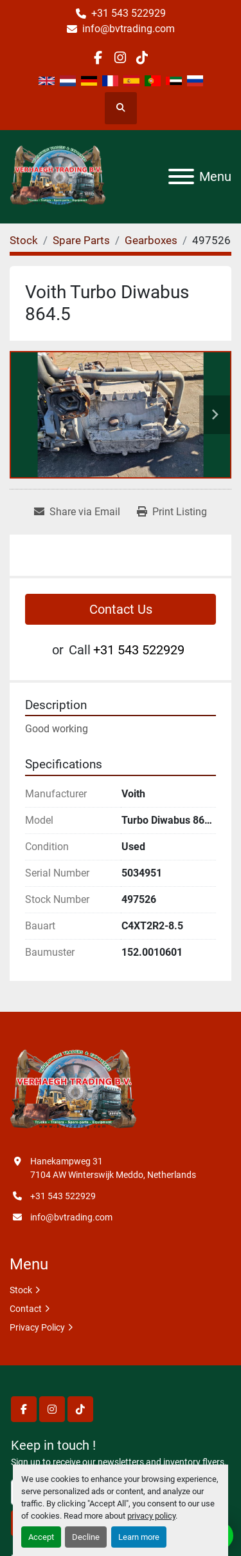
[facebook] (98, 57)
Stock (21, 1290)
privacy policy (151, 1516)
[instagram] (119, 57)
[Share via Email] (77, 512)
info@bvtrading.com (128, 29)
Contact (26, 1309)
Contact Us (120, 609)
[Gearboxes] (151, 240)
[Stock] (24, 240)
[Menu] (181, 176)
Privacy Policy (37, 1327)
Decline (86, 1537)
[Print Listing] (172, 512)
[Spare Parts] (81, 240)
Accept (41, 1537)
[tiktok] (142, 57)
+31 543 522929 (128, 13)
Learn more (138, 1537)
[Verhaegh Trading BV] (73, 1090)
